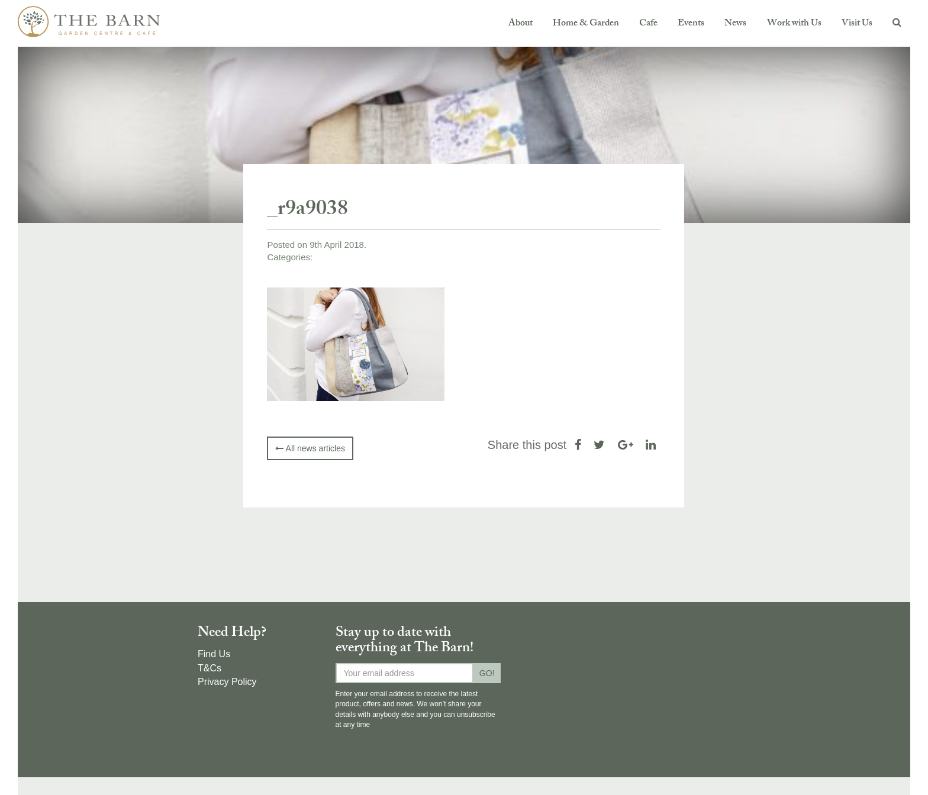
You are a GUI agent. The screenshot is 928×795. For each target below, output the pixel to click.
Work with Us (794, 24)
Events (691, 24)
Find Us (214, 654)
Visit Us (857, 24)
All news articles (309, 448)
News (735, 24)
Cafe (648, 24)
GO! (487, 673)
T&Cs (209, 668)
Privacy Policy (227, 682)
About (520, 24)
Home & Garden (586, 24)
